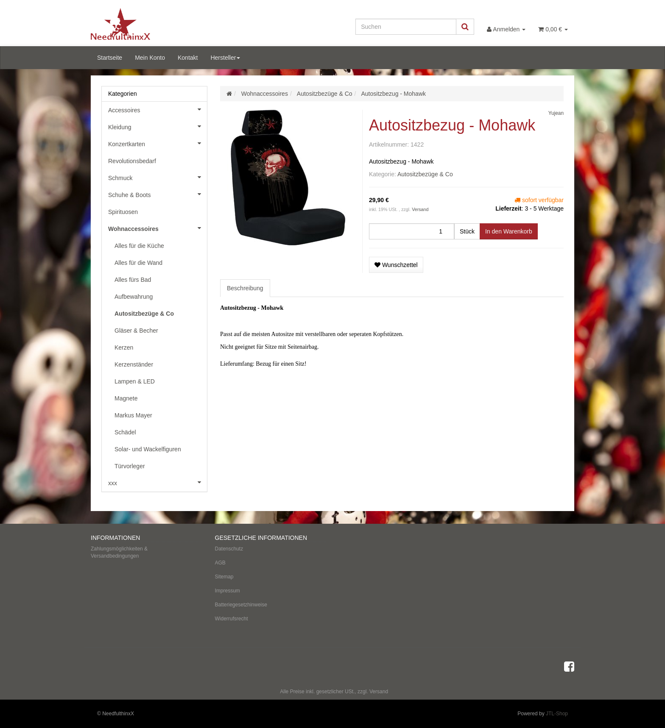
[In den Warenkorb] (509, 231)
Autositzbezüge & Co (425, 174)
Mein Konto (150, 57)
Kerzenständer (134, 364)
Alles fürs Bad (133, 279)
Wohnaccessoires (157, 228)
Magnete (126, 398)
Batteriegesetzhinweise (241, 605)
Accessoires (157, 109)
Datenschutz (229, 549)
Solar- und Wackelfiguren (148, 449)
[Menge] (411, 231)
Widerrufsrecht (231, 619)
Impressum (227, 591)
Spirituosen (123, 211)
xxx (157, 482)
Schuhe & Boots (157, 194)
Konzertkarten (157, 143)
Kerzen (124, 347)
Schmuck (157, 177)
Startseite (109, 57)
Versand (420, 209)
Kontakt (188, 57)
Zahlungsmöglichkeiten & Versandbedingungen (119, 552)
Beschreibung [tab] (245, 288)
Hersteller (225, 57)
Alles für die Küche (139, 245)
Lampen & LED (135, 381)
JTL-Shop (557, 714)
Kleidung (157, 126)
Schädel (125, 432)
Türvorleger (130, 466)
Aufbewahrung (134, 296)
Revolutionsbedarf (132, 161)
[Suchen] (405, 27)
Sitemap (224, 577)
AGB (220, 563)
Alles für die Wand (138, 262)
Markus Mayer (133, 415)
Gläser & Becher (136, 330)
